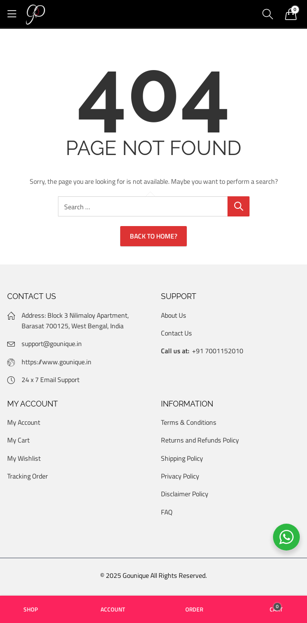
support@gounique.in (52, 343)
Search (238, 206)
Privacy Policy (180, 476)
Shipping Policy (182, 458)
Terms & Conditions (188, 422)
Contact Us (176, 333)
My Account (23, 422)
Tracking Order (27, 476)
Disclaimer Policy (184, 494)
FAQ (166, 512)
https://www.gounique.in (56, 362)
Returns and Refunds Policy (200, 440)
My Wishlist (24, 458)
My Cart (18, 440)
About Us (173, 315)
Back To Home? (153, 236)
